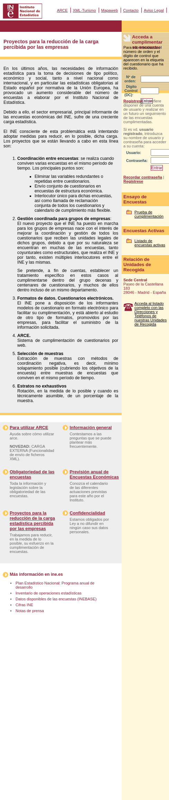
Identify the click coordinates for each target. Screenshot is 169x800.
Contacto (131, 10)
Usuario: (133, 153)
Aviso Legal (154, 10)
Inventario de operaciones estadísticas (49, 593)
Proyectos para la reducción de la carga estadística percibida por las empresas (32, 520)
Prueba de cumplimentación (148, 214)
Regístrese (133, 101)
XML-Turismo (84, 10)
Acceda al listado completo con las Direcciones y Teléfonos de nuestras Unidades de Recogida (150, 313)
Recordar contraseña (142, 177)
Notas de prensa (30, 611)
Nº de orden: (130, 79)
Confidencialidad (87, 513)
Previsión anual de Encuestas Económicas (94, 474)
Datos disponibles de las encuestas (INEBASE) (56, 599)
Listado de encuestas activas (149, 243)
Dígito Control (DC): (131, 90)
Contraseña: (137, 160)
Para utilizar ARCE (29, 427)
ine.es (57, 574)
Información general (90, 427)
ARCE (62, 10)
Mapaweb (109, 10)
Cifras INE (24, 605)
